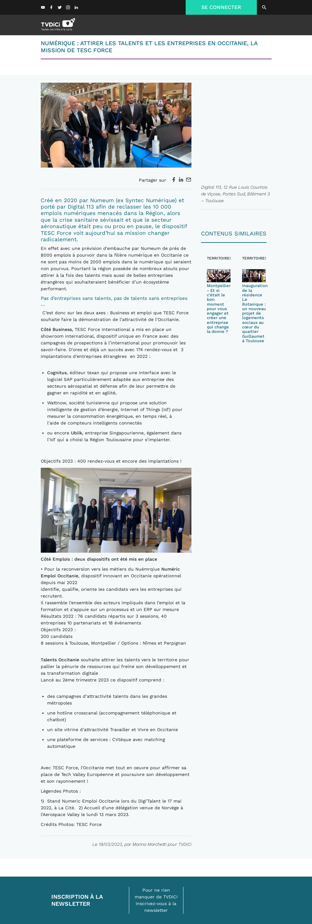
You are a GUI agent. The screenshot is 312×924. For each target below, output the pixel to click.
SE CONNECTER (221, 7)
